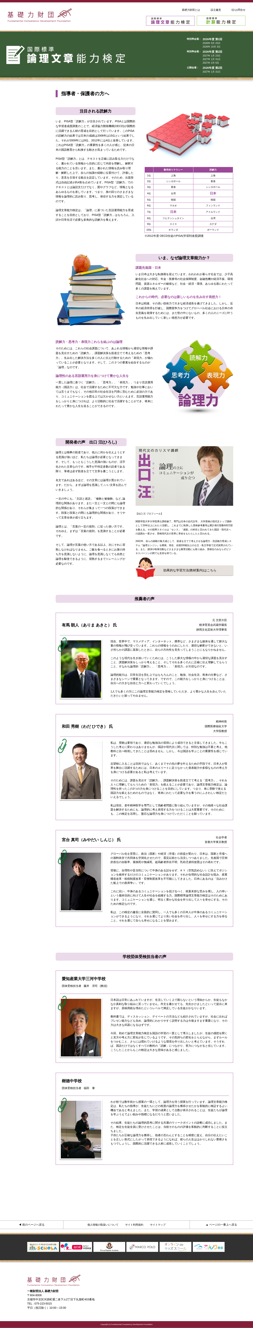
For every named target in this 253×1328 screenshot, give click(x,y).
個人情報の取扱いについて (102, 1224)
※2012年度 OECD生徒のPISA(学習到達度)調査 (174, 235)
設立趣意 (216, 9)
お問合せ (238, 9)
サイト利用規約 (134, 1224)
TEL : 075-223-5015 (39, 1303)
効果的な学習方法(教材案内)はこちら (189, 570)
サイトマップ (158, 1224)
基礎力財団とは (191, 9)
